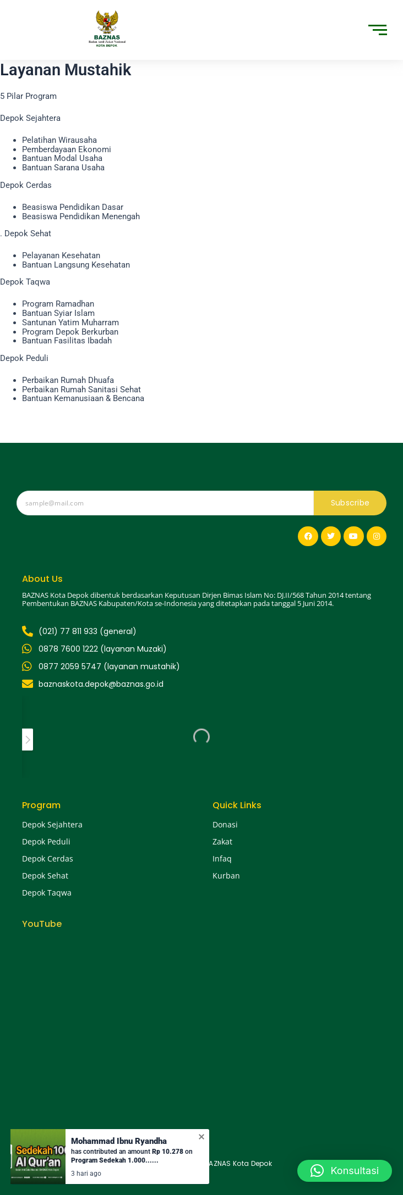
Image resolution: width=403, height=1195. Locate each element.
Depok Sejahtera (52, 824)
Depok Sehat (45, 875)
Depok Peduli (46, 841)
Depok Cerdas (47, 858)
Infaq (222, 858)
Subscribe (350, 502)
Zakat (222, 841)
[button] (344, 1171)
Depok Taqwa (47, 892)
